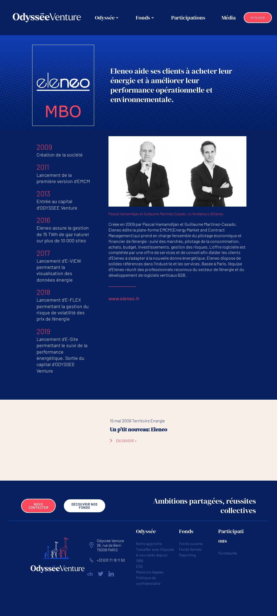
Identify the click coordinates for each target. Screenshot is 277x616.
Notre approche (149, 543)
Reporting (187, 555)
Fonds (145, 17)
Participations (188, 17)
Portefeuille (227, 553)
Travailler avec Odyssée (155, 549)
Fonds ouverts (191, 543)
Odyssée (107, 17)
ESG (139, 566)
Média (229, 17)
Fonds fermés (190, 549)
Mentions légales (149, 572)
